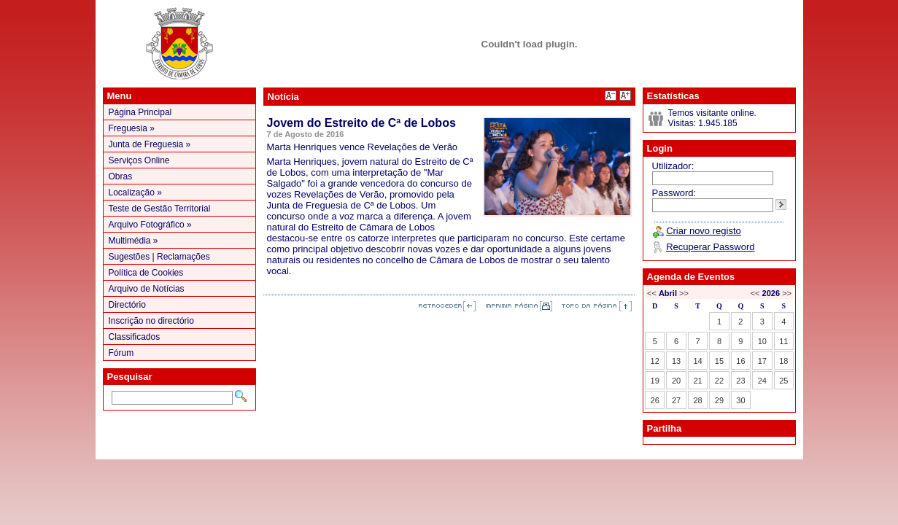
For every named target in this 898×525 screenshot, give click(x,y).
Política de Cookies (146, 273)
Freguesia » (132, 128)
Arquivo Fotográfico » (150, 224)
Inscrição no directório (151, 321)
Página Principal (140, 112)
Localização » (135, 192)
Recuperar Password (710, 246)
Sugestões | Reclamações (159, 257)
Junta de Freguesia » (150, 144)
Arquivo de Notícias (147, 289)
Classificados (134, 337)
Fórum (121, 353)
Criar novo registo (703, 230)
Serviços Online (139, 160)
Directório (127, 305)
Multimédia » (133, 241)
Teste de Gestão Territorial (160, 208)
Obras (121, 176)
